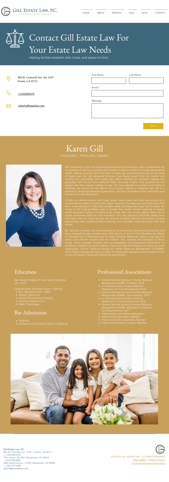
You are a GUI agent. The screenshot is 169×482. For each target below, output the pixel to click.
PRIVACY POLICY (157, 460)
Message (96, 101)
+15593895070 (26, 94)
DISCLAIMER (139, 460)
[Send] (153, 126)
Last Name (135, 75)
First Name (98, 75)
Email (94, 87)
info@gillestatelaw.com (31, 105)
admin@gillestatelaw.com (16, 468)
